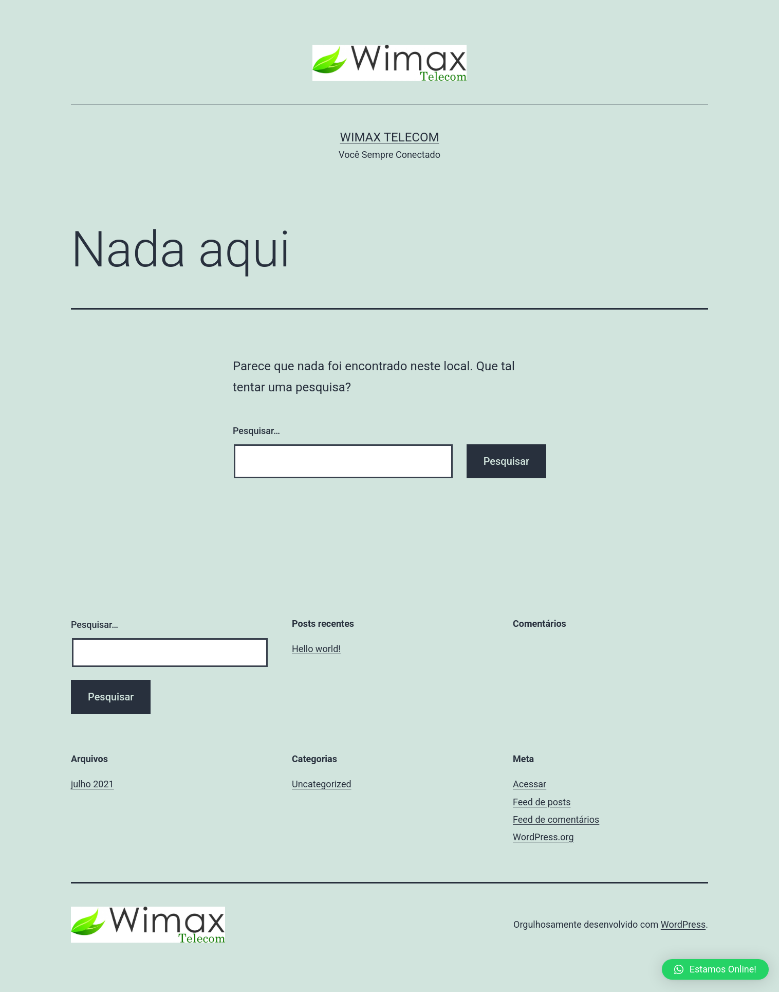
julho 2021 (92, 784)
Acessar (529, 784)
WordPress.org (543, 837)
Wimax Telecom (389, 137)
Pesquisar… (256, 430)
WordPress (683, 924)
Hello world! (316, 648)
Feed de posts (541, 802)
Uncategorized (321, 784)
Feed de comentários (556, 819)
